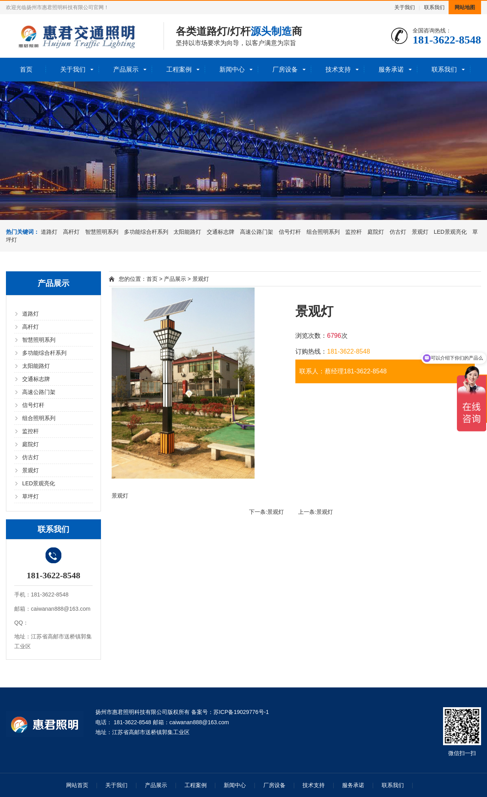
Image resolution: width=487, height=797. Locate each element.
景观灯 (420, 232)
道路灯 (49, 232)
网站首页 (77, 785)
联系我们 (434, 7)
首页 (26, 69)
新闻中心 (232, 69)
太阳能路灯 (187, 232)
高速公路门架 (256, 232)
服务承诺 (391, 69)
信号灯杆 (290, 232)
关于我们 (404, 7)
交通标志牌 (220, 232)
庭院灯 (375, 232)
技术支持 (338, 69)
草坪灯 (30, 496)
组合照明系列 (323, 232)
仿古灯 (398, 232)
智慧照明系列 (101, 232)
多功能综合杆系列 (146, 232)
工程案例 (179, 69)
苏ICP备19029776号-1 (241, 712)
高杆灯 (71, 232)
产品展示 (126, 69)
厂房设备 (285, 69)
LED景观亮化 (450, 232)
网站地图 (465, 7)
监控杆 (353, 232)
